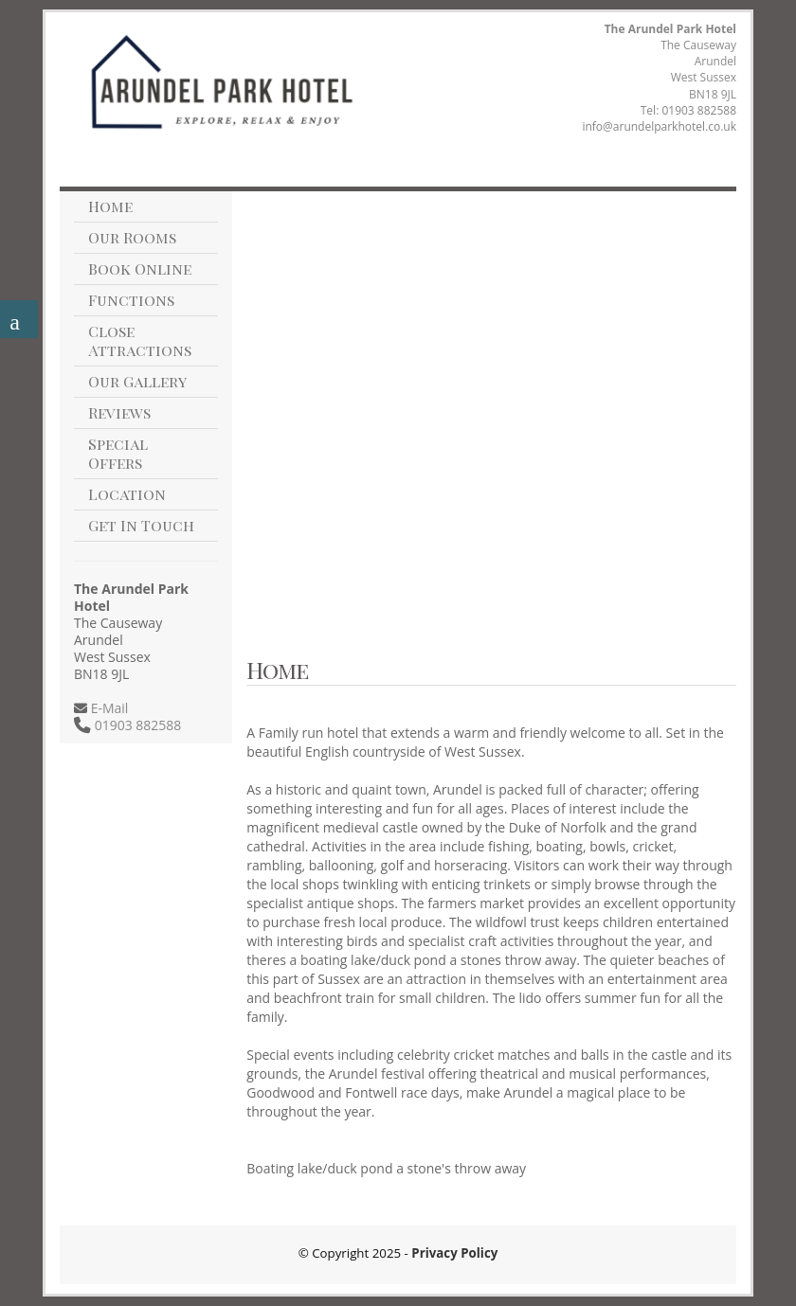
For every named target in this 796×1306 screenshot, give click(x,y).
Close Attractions (139, 340)
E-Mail (107, 708)
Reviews (119, 412)
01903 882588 (698, 110)
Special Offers (118, 453)
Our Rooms (132, 237)
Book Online (139, 268)
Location (127, 494)
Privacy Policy (454, 1252)
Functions (131, 300)
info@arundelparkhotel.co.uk (659, 126)
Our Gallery (137, 381)
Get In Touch (141, 525)
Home (110, 206)
